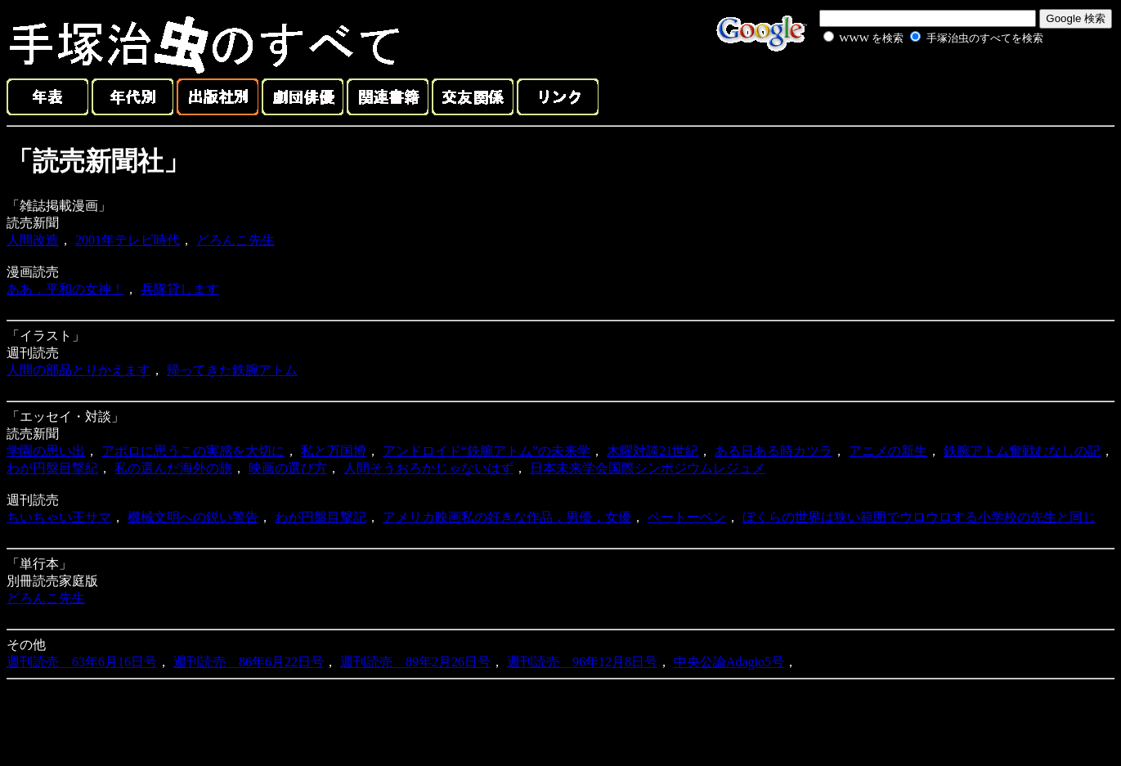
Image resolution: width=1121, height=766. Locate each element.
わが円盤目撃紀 (52, 468)
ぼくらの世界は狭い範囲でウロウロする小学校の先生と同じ (919, 517)
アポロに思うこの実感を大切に (193, 451)
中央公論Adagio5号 (729, 662)
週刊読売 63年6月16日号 (82, 662)
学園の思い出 (46, 451)
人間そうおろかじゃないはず (428, 468)
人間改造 (33, 240)
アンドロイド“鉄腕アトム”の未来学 (486, 451)
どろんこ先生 (235, 240)
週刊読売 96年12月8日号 (582, 662)
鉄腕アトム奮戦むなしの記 (1022, 451)
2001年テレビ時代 (127, 240)
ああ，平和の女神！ (65, 289)
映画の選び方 (288, 468)
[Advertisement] (915, 85)
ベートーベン (687, 517)
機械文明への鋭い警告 (193, 517)
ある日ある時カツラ (773, 451)
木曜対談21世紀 (652, 451)
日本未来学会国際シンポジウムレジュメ (647, 468)
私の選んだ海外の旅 (173, 468)
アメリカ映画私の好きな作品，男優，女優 (507, 517)
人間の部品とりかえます (78, 370)
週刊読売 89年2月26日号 (415, 662)
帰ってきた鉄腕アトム (232, 370)
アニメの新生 (888, 451)
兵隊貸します (180, 289)
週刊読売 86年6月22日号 (248, 662)
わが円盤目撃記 (320, 517)
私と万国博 (333, 451)
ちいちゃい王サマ (59, 517)
